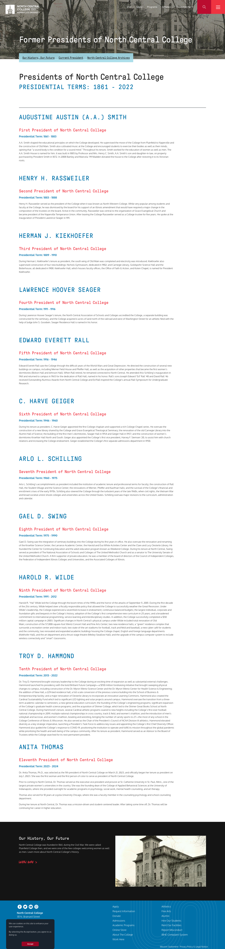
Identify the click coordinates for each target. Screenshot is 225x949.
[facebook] (20, 906)
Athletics (166, 6)
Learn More (26, 862)
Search (204, 7)
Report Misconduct (172, 929)
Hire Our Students (171, 920)
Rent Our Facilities (171, 925)
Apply (139, 6)
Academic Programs (124, 925)
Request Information (124, 911)
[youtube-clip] (31, 906)
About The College (123, 934)
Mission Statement (169, 946)
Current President (71, 57)
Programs (152, 6)
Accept (30, 944)
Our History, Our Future (38, 57)
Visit (129, 6)
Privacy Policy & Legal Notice (194, 946)
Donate (117, 915)
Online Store (120, 929)
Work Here (118, 939)
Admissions (119, 920)
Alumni (165, 915)
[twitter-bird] (25, 906)
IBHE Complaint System (175, 934)
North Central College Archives (108, 57)
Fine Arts (166, 911)
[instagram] (36, 906)
